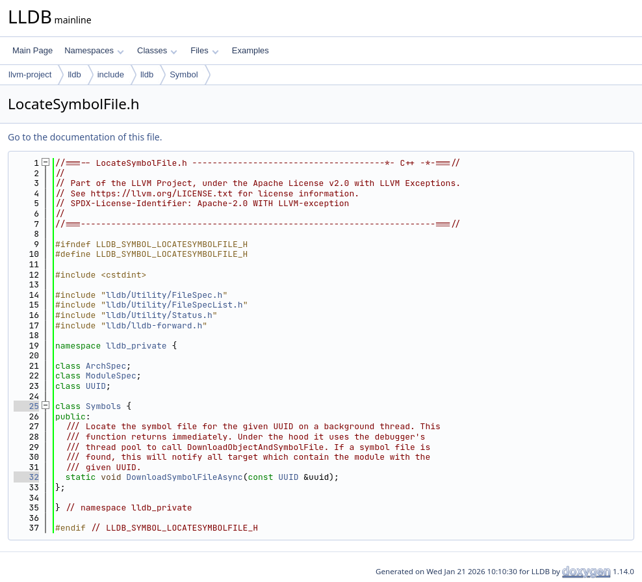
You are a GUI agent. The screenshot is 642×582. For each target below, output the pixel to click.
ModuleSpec (111, 375)
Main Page (32, 50)
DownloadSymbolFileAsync (184, 477)
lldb (74, 74)
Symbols (104, 406)
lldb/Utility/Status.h (159, 315)
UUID (96, 385)
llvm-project (29, 74)
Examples (250, 50)
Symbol (184, 74)
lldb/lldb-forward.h (154, 325)
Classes (157, 50)
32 (26, 477)
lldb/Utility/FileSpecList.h (174, 304)
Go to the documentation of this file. (85, 137)
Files (204, 50)
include (110, 74)
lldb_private (136, 345)
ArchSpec (106, 365)
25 (26, 406)
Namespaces (93, 50)
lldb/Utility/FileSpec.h (164, 294)
